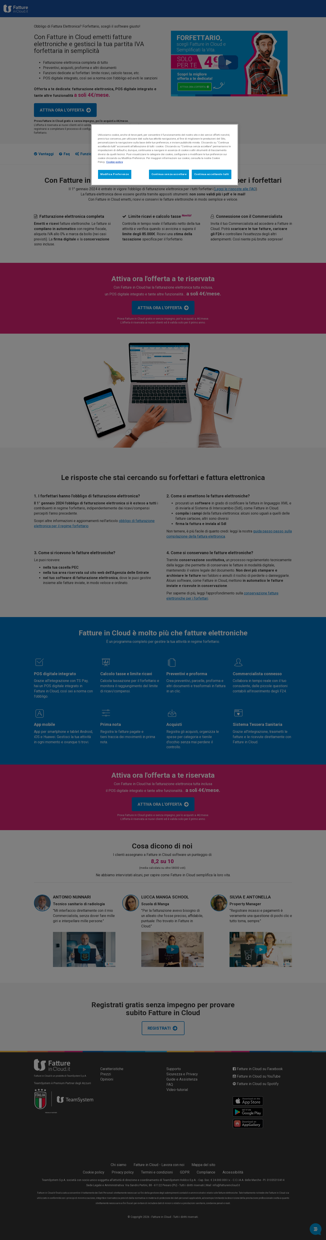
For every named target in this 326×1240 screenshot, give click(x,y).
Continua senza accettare (169, 174)
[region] (164, 154)
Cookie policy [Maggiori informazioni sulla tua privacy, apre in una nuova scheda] (114, 162)
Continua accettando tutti (211, 174)
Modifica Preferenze (114, 174)
